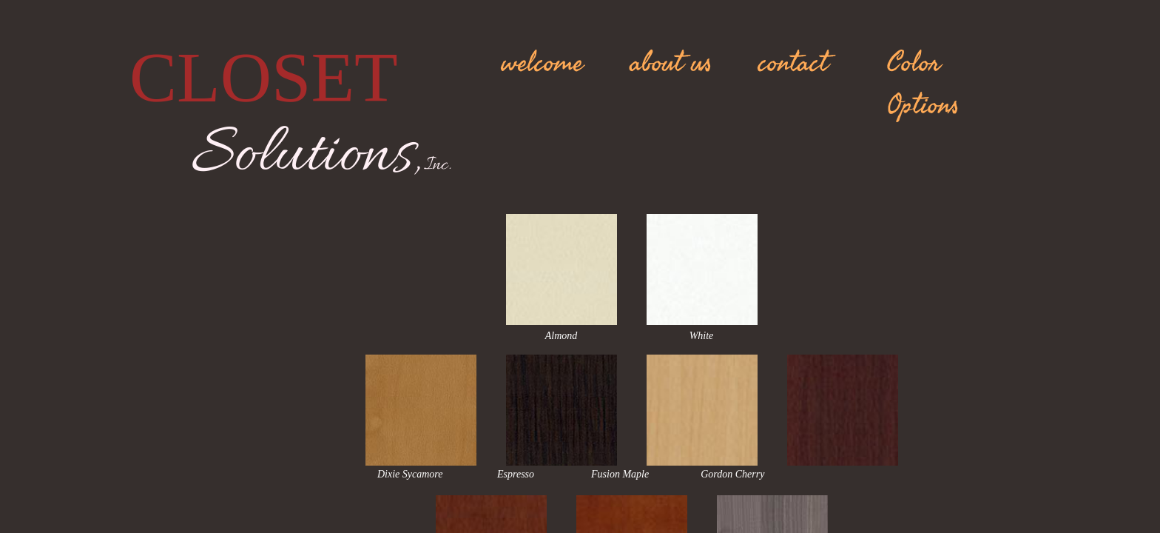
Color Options (923, 84)
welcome (542, 63)
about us (671, 63)
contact (793, 63)
